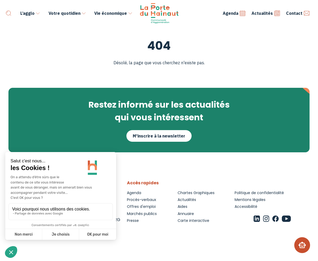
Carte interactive (193, 220)
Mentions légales (250, 199)
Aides (182, 206)
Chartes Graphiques (196, 192)
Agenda (234, 13)
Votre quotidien (64, 13)
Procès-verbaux (141, 199)
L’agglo (27, 13)
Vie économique (110, 13)
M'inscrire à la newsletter (159, 136)
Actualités (265, 13)
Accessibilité (246, 206)
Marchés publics (142, 213)
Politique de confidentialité (259, 192)
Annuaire (186, 213)
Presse (133, 220)
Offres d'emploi (141, 206)
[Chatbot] (302, 245)
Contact (298, 13)
